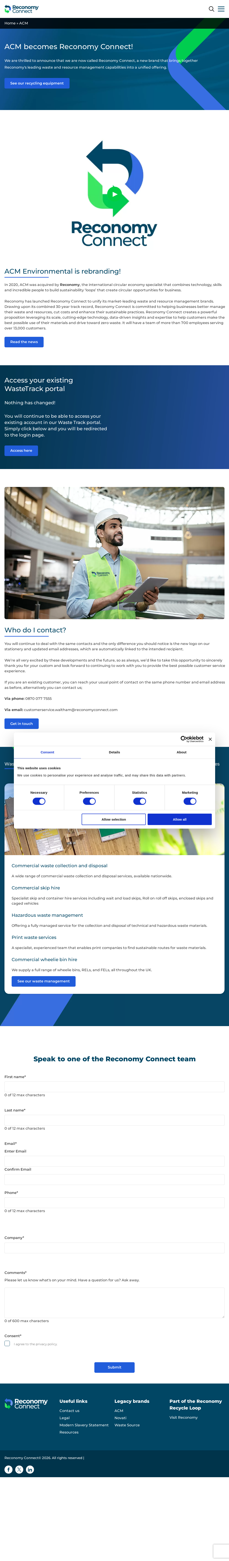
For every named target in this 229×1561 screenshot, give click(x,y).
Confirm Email (17, 1169)
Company (14, 1238)
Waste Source (127, 1425)
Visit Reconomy (184, 1417)
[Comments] (114, 1303)
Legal (64, 1418)
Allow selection (114, 819)
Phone (11, 1193)
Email (10, 1144)
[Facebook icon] (8, 1470)
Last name (14, 1110)
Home (10, 23)
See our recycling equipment (37, 83)
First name (15, 1077)
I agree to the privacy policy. (35, 1344)
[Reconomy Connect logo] (21, 8)
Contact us (69, 1411)
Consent (12, 1336)
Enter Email (15, 1151)
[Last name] (114, 1120)
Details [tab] (114, 752)
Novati (120, 1418)
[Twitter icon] (19, 1470)
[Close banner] (210, 739)
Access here (21, 450)
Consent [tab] (47, 752)
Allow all (180, 819)
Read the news (24, 342)
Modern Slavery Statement (84, 1425)
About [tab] (182, 752)
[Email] (114, 1161)
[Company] (114, 1248)
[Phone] (114, 1202)
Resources (68, 1432)
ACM (118, 1411)
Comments (15, 1273)
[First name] (114, 1086)
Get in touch (21, 724)
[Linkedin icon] (30, 1470)
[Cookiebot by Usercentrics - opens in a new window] (184, 739)
